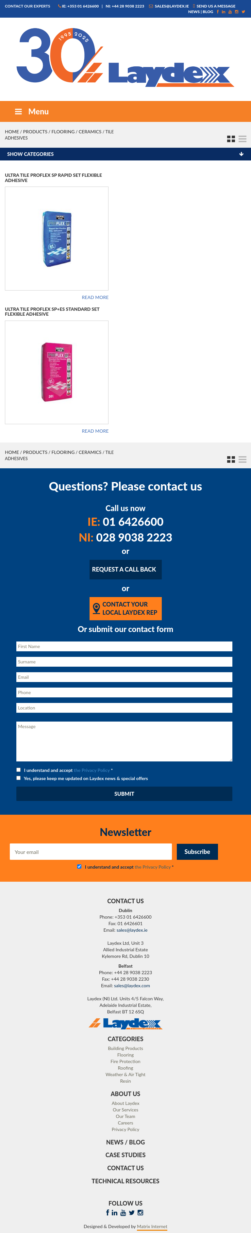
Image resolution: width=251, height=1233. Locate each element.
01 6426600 (125, 521)
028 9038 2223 (126, 537)
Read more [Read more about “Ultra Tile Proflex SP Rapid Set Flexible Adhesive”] (95, 297)
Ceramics (90, 131)
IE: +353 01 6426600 (78, 6)
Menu (31, 111)
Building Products (125, 1048)
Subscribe (197, 851)
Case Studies (126, 1154)
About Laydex (126, 1103)
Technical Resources (125, 1181)
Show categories (30, 154)
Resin (125, 1081)
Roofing (125, 1068)
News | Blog (200, 11)
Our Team (125, 1116)
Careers (125, 1122)
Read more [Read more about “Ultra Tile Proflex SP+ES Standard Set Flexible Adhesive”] (95, 431)
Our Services (125, 1109)
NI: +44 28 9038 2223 (125, 6)
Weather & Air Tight (125, 1074)
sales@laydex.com (132, 985)
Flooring (63, 131)
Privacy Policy (125, 1129)
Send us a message (214, 6)
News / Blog (125, 1142)
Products (35, 131)
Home (12, 131)
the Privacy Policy (92, 770)
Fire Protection (125, 1061)
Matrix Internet (152, 1226)
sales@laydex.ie (169, 6)
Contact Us (125, 1168)
